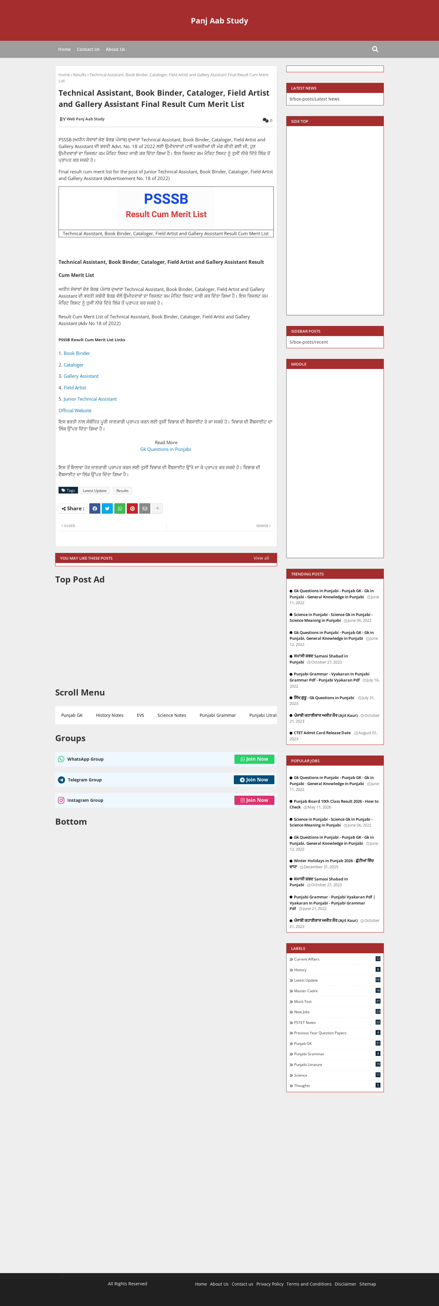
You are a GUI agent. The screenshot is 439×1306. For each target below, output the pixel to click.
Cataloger (74, 365)
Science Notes (172, 715)
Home (64, 49)
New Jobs (337, 1011)
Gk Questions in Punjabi (166, 449)
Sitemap (367, 1284)
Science (337, 1075)
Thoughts (337, 1085)
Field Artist (75, 387)
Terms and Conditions (309, 1284)
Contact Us (88, 49)
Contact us (242, 1284)
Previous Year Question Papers (337, 1032)
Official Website (75, 410)
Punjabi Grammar (218, 715)
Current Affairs (337, 959)
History (337, 969)
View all (261, 558)
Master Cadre (337, 990)
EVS (140, 715)
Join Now (254, 759)
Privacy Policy (270, 1284)
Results (79, 74)
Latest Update (95, 490)
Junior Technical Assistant (90, 399)
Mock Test (337, 1001)
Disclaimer (345, 1284)
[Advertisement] (166, 635)
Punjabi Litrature (266, 715)
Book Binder (77, 353)
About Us (115, 49)
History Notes (109, 715)
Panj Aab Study (219, 20)
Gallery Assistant (81, 376)
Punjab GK (72, 715)
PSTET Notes (337, 1022)
